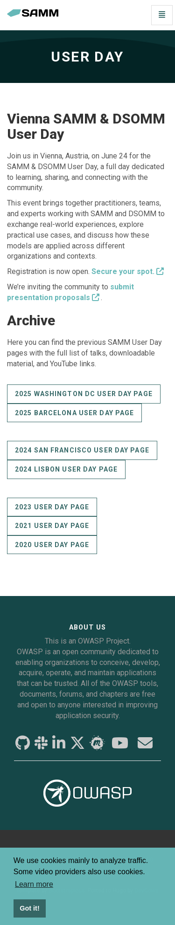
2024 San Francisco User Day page (82, 450)
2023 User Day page (52, 507)
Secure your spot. (122, 271)
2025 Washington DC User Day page (84, 393)
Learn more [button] (34, 884)
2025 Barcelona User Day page (74, 413)
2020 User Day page (52, 544)
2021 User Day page (52, 525)
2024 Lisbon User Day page (66, 469)
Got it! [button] (29, 908)
